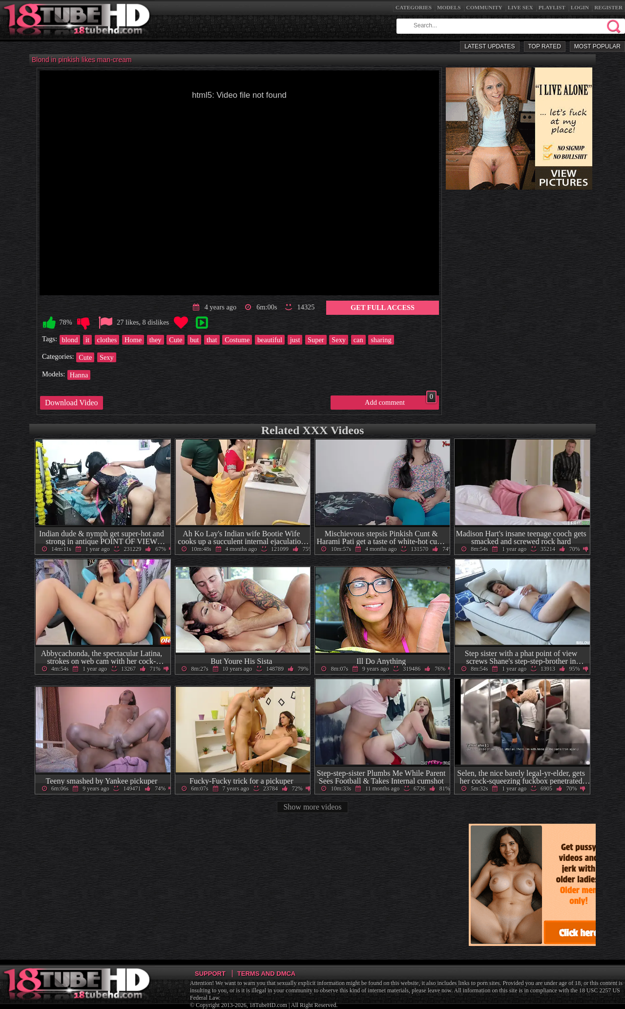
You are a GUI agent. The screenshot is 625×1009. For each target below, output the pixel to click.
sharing (381, 340)
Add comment (401, 400)
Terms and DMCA (266, 973)
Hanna (79, 375)
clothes (107, 340)
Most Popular (597, 46)
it (87, 340)
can (358, 340)
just (295, 340)
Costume (237, 340)
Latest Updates (489, 46)
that (212, 340)
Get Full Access (383, 307)
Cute (175, 340)
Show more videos (312, 807)
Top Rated (544, 46)
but (194, 340)
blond (70, 340)
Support (210, 973)
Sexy (339, 340)
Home (133, 340)
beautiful (269, 340)
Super (316, 340)
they (155, 340)
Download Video (71, 402)
